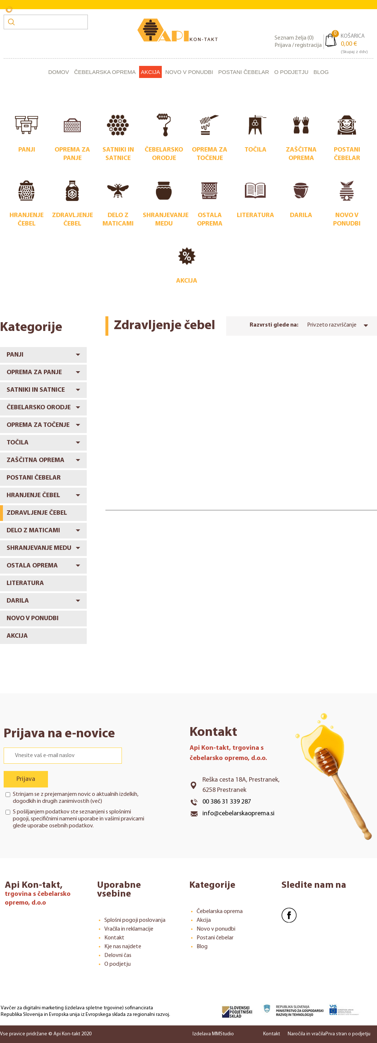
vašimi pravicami (124, 819)
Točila (18, 442)
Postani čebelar (243, 72)
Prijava (25, 779)
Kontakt (114, 938)
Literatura (25, 583)
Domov (58, 72)
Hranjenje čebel (33, 495)
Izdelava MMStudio (213, 1034)
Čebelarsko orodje (39, 407)
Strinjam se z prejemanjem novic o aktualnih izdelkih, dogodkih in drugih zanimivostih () (75, 797)
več (96, 801)
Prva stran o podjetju (347, 1034)
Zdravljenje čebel (37, 513)
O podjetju (291, 72)
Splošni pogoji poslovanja (134, 920)
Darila (18, 600)
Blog (321, 72)
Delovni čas (117, 955)
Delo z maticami (33, 530)
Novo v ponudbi (189, 72)
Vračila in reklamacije (128, 929)
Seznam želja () (294, 38)
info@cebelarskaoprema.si (238, 813)
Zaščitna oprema (35, 460)
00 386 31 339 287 (226, 801)
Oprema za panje (34, 372)
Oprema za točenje (38, 425)
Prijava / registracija (298, 45)
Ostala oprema (32, 565)
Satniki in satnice (36, 390)
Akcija (150, 72)
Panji (15, 354)
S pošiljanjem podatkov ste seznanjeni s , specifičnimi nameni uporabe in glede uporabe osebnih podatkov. (78, 819)
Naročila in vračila (306, 1034)
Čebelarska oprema (104, 72)
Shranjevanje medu (39, 548)
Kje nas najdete (122, 947)
